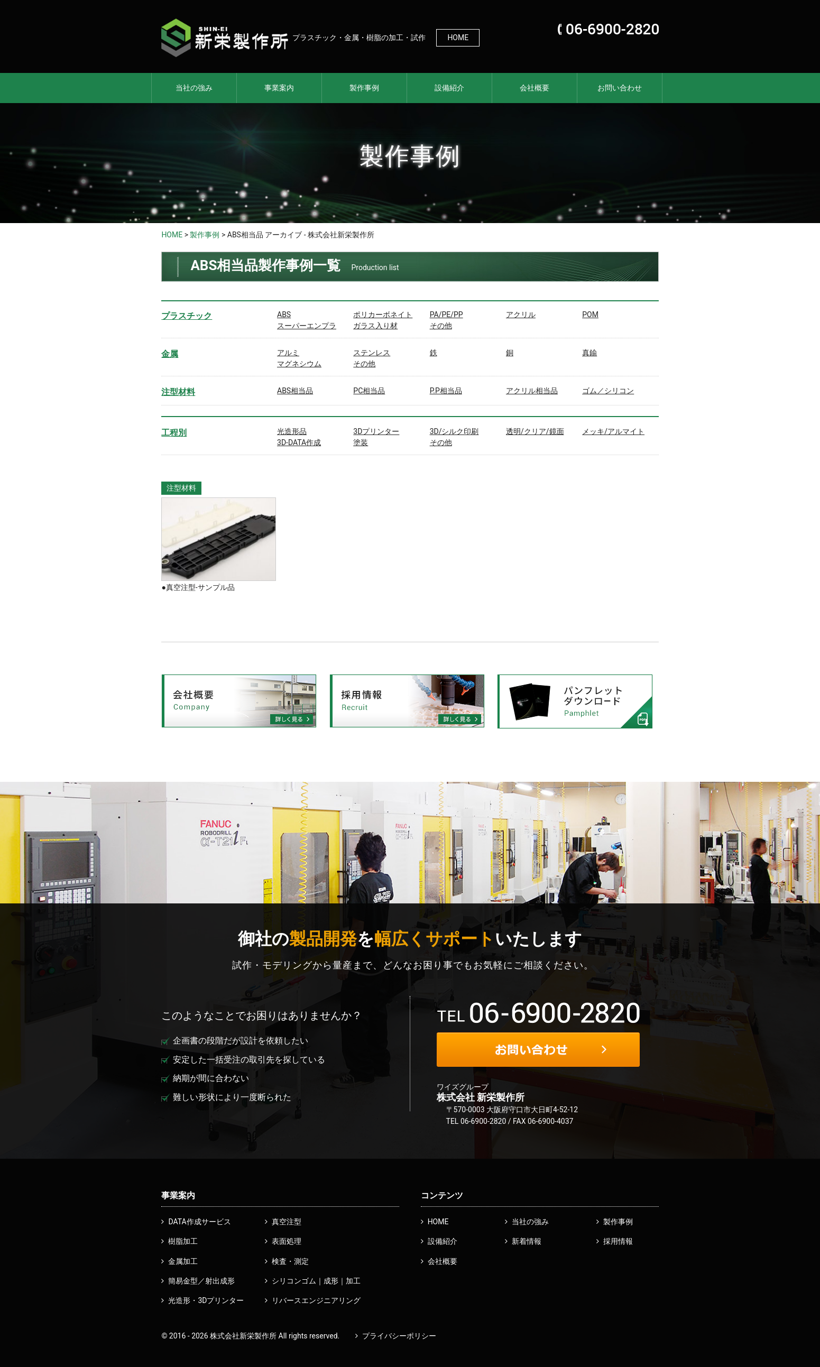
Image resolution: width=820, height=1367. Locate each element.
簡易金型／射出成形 (201, 1281)
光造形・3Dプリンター (206, 1300)
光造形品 (292, 431)
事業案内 (279, 88)
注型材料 (178, 392)
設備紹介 (449, 88)
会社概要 (534, 88)
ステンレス (371, 352)
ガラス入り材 (375, 325)
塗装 (360, 442)
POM (590, 314)
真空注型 (286, 1221)
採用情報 (618, 1241)
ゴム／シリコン (608, 390)
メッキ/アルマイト (613, 431)
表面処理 (286, 1241)
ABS (284, 314)
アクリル (521, 314)
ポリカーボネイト (382, 314)
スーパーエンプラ (306, 325)
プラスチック (186, 316)
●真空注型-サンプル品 (197, 587)
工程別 (174, 433)
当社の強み (194, 88)
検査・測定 (290, 1261)
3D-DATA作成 (299, 442)
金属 (169, 354)
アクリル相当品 (532, 390)
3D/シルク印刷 (454, 431)
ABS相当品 (295, 390)
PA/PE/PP (446, 314)
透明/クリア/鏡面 (535, 431)
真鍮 (589, 352)
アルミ (288, 352)
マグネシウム (299, 363)
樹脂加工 (183, 1241)
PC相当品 (369, 390)
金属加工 (183, 1261)
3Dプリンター (376, 431)
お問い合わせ (619, 88)
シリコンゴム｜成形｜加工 (316, 1281)
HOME (457, 37)
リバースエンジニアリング (316, 1300)
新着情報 (526, 1241)
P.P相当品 (446, 390)
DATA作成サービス (199, 1221)
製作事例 (364, 88)
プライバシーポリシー (399, 1336)
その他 (441, 325)
